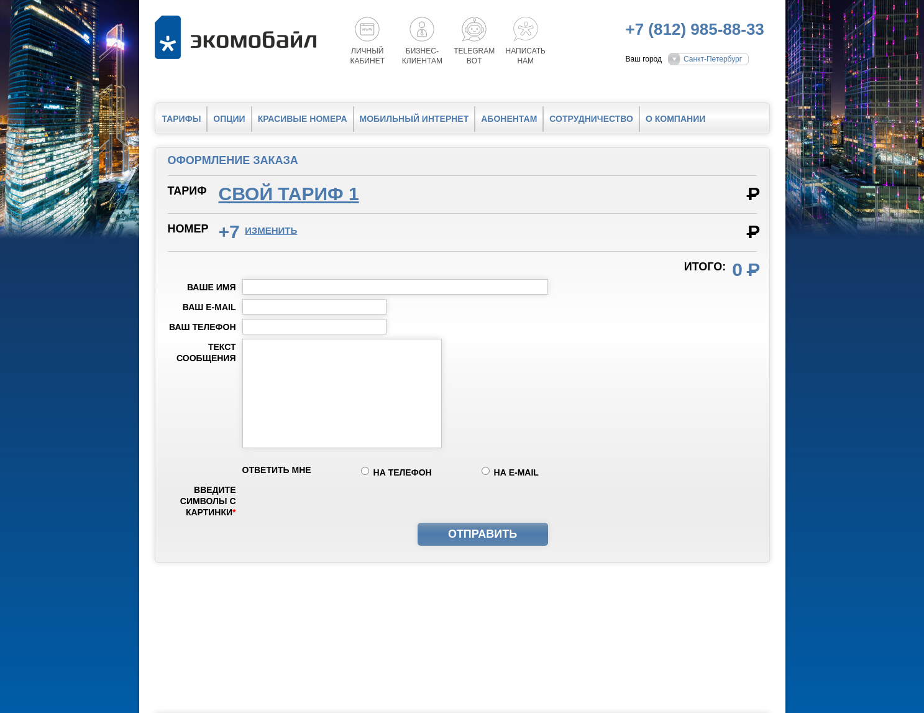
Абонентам (509, 119)
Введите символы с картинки (208, 501)
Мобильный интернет (414, 119)
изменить (271, 230)
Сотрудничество (591, 119)
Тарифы (181, 119)
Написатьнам (526, 56)
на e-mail (516, 472)
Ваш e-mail (209, 307)
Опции (229, 119)
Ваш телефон (202, 327)
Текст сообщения (206, 352)
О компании (675, 119)
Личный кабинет (367, 56)
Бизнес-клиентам (422, 56)
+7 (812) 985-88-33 (695, 29)
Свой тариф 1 (289, 193)
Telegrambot (474, 56)
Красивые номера (302, 119)
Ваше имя (211, 287)
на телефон (402, 472)
